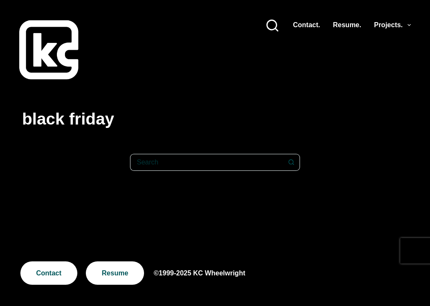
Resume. (347, 24)
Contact (49, 273)
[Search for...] (206, 162)
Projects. (392, 25)
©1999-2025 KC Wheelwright (199, 273)
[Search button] (291, 162)
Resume (115, 273)
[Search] (272, 25)
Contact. (306, 24)
